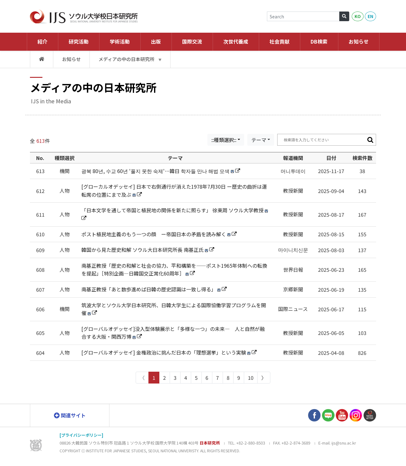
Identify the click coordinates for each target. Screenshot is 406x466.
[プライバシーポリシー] (81, 435)
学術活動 (120, 41)
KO (358, 16)
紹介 (42, 41)
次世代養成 (235, 41)
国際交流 (192, 41)
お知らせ (359, 41)
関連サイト (70, 415)
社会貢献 (279, 41)
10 (251, 377)
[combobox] (225, 140)
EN (370, 16)
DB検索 (319, 41)
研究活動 (79, 41)
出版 (156, 41)
